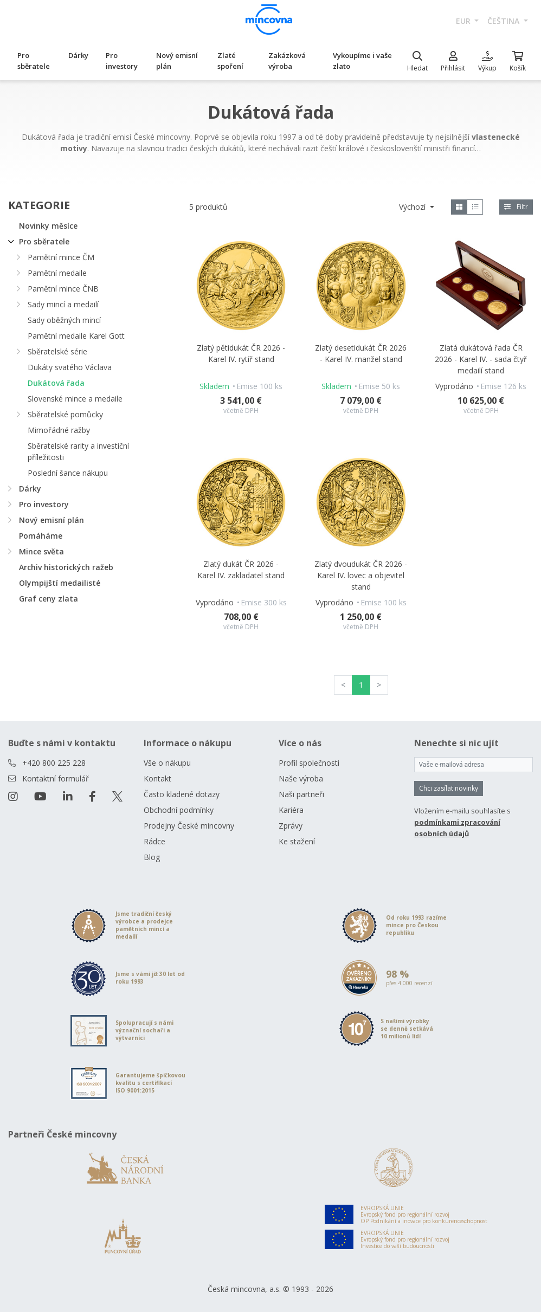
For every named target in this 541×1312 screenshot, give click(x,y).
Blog (152, 857)
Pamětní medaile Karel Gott (76, 336)
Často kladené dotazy (182, 794)
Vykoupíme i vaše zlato (362, 60)
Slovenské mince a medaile (75, 398)
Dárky (78, 55)
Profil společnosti (309, 763)
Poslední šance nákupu (68, 473)
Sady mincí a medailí (63, 304)
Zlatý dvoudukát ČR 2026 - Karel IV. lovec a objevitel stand (360, 575)
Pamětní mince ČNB (63, 288)
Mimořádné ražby (59, 430)
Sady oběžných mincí (64, 320)
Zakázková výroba (287, 60)
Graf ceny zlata (48, 598)
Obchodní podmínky (179, 810)
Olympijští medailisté (59, 583)
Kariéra (291, 810)
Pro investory (122, 60)
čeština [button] (504, 21)
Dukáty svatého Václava (70, 367)
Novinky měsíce (48, 226)
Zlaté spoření (230, 60)
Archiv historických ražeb (66, 567)
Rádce (154, 841)
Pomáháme (40, 536)
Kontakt (157, 778)
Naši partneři (301, 794)
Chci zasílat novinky (448, 788)
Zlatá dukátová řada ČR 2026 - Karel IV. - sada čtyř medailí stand (481, 359)
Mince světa (41, 551)
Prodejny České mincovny (189, 825)
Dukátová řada (56, 383)
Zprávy (290, 825)
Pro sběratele (33, 60)
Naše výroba (301, 778)
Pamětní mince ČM (61, 257)
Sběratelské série (57, 351)
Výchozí (413, 207)
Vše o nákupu (167, 763)
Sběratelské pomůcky (65, 414)
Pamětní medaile (57, 273)
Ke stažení (297, 841)
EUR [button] (464, 21)
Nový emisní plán (177, 60)
